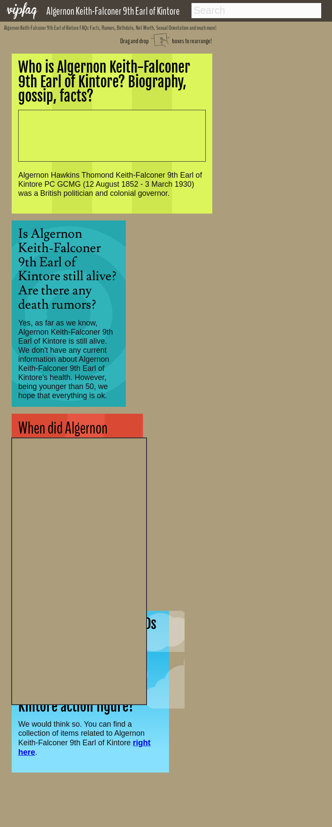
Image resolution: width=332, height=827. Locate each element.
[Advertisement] (79, 570)
